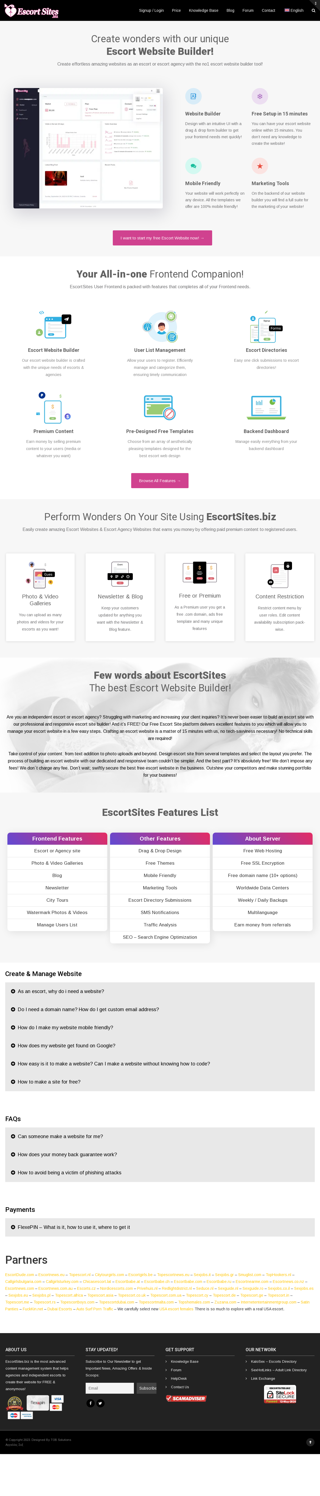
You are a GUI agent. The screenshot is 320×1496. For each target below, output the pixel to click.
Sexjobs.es (304, 1288)
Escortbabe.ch (157, 1281)
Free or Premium (200, 596)
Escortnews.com (19, 1288)
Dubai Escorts (59, 1309)
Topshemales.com (194, 1302)
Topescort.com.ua (165, 1295)
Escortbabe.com (188, 1281)
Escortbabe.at (128, 1281)
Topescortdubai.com (116, 1302)
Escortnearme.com (252, 1281)
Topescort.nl (80, 1274)
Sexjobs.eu (18, 1295)
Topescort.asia (100, 1295)
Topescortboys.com (77, 1302)
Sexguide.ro (253, 1288)
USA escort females (176, 1309)
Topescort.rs (44, 1302)
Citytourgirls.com (109, 1274)
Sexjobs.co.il (279, 1288)
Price (176, 10)
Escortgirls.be (140, 1274)
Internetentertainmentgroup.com (268, 1302)
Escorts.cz (86, 1288)
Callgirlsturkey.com (62, 1281)
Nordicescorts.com (116, 1288)
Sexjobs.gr (224, 1274)
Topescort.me (17, 1302)
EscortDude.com (19, 1274)
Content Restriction (280, 596)
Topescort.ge (251, 1295)
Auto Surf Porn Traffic (94, 1309)
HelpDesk (179, 1378)
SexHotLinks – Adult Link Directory (279, 1370)
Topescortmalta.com (156, 1302)
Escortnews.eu (51, 1274)
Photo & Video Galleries (40, 599)
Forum (248, 10)
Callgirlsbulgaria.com (23, 1281)
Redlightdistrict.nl (177, 1288)
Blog (230, 10)
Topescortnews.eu (173, 1274)
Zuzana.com (225, 1302)
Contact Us (180, 1387)
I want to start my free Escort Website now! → (162, 238)
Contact (268, 10)
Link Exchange (263, 1378)
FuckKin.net (33, 1309)
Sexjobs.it (202, 1274)
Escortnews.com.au (55, 1288)
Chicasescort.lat (97, 1281)
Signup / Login (151, 10)
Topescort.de (224, 1295)
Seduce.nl (205, 1288)
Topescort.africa (69, 1295)
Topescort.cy (197, 1295)
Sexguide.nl (228, 1288)
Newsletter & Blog (120, 596)
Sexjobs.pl (41, 1295)
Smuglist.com (249, 1274)
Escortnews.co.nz (288, 1281)
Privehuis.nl (147, 1288)
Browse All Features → (160, 480)
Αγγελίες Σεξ (14, 1444)
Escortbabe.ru (219, 1281)
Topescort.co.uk (132, 1295)
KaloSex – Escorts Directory (274, 1361)
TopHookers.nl (278, 1274)
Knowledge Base (203, 10)
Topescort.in (278, 1295)
